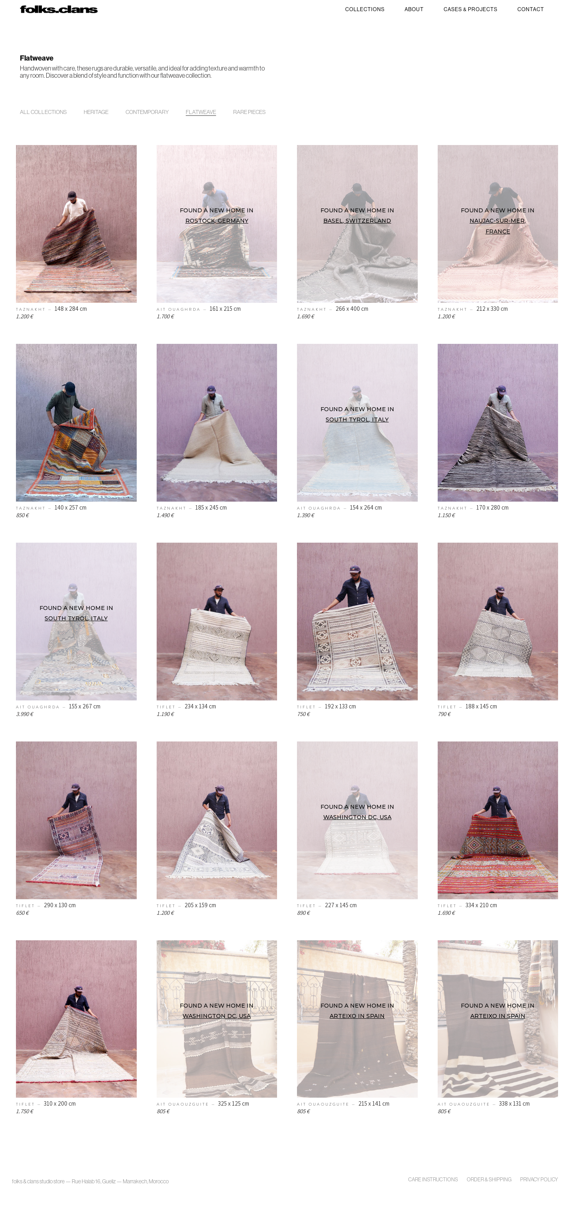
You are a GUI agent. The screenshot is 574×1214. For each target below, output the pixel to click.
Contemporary (147, 112)
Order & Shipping (489, 1180)
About (414, 9)
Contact (530, 9)
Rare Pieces (249, 112)
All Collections (43, 112)
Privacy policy (539, 1180)
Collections (365, 9)
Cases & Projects (470, 9)
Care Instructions (433, 1180)
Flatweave (201, 112)
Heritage (96, 112)
